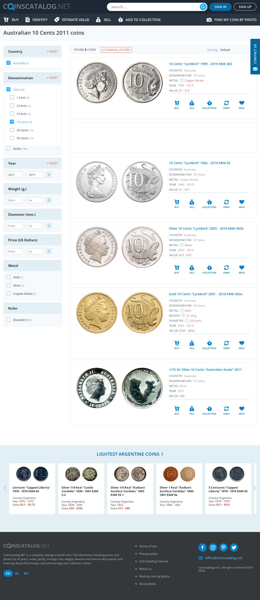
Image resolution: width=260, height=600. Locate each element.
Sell (107, 19)
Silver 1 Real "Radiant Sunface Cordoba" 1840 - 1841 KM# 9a (177, 491)
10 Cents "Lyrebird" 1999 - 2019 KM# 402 (200, 64)
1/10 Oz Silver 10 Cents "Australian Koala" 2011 (205, 369)
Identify (39, 19)
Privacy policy (148, 554)
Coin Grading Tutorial (153, 561)
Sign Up (245, 7)
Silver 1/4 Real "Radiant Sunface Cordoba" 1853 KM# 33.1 (128, 491)
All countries (147, 584)
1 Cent (21, 97)
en (8, 573)
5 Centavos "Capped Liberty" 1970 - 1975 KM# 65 (228, 489)
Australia (19, 63)
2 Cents (22, 106)
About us (145, 569)
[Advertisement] (163, 138)
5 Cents (22, 114)
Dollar (17, 149)
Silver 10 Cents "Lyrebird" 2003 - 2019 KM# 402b (206, 228)
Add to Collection (143, 19)
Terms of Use (148, 546)
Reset (52, 51)
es (17, 573)
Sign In (220, 7)
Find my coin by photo (235, 19)
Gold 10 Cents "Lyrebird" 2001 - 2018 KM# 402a (205, 294)
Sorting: (231, 50)
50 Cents (22, 138)
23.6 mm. (196, 321)
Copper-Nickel (22, 294)
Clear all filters (116, 50)
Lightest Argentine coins (128, 454)
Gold (16, 277)
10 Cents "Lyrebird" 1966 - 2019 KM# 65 (199, 163)
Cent (16, 89)
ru (26, 573)
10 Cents (22, 122)
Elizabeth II (20, 320)
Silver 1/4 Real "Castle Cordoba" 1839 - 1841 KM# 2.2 (80, 491)
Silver (17, 285)
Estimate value (75, 19)
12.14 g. (191, 316)
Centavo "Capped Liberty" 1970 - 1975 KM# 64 (31, 489)
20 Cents (22, 130)
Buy (15, 19)
